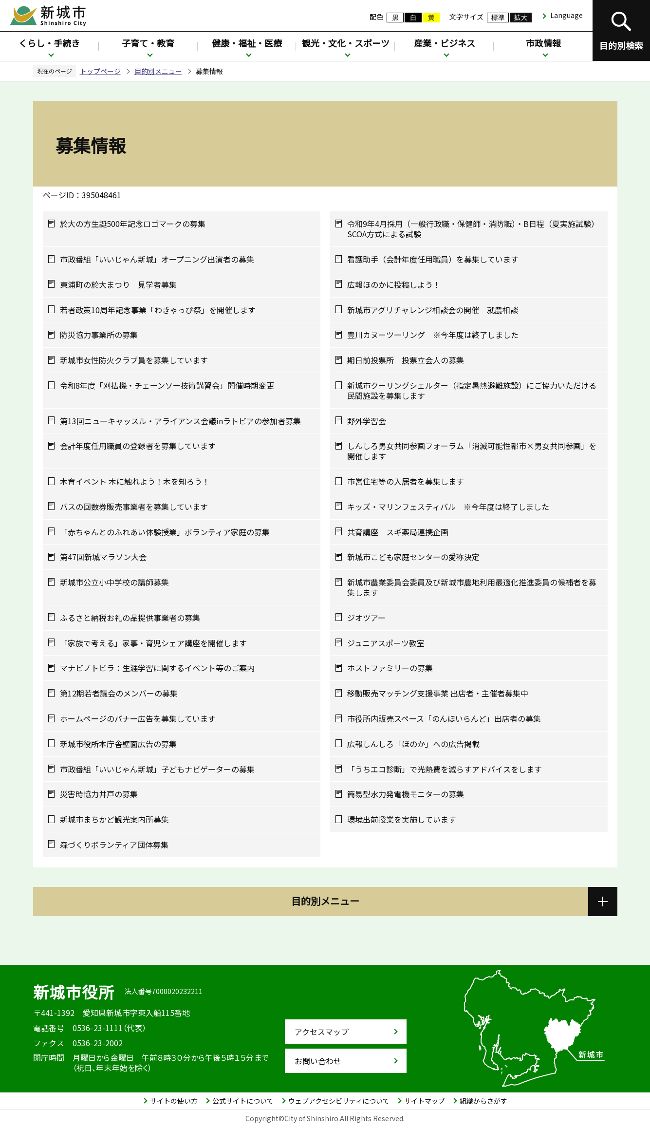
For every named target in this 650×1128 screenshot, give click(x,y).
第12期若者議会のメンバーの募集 (119, 693)
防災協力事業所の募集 (99, 335)
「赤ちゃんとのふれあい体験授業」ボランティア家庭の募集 (165, 532)
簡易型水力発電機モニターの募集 (405, 794)
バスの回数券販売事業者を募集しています (134, 507)
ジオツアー (366, 618)
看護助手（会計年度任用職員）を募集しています (433, 259)
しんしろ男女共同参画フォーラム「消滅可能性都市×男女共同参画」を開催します (471, 451)
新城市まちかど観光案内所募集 (114, 819)
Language (566, 15)
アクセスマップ (322, 1031)
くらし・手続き (49, 43)
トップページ (100, 71)
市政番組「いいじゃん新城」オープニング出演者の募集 (157, 259)
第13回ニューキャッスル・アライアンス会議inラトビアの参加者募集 (180, 421)
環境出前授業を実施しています (401, 819)
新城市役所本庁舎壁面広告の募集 (118, 744)
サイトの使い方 (174, 1101)
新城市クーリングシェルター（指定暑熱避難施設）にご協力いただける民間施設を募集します (471, 390)
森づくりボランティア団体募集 (114, 845)
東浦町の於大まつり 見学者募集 (118, 285)
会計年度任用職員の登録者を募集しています (138, 446)
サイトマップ (424, 1101)
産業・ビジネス (444, 43)
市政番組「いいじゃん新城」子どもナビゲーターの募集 (157, 769)
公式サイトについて (243, 1101)
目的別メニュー (158, 71)
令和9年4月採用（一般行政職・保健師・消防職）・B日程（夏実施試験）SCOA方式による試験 (473, 229)
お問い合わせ (318, 1061)
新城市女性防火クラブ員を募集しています (134, 360)
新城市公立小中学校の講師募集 (114, 582)
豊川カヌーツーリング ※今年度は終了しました (433, 335)
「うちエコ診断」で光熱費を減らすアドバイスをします (444, 769)
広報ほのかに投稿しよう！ (394, 285)
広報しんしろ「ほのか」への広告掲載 (413, 744)
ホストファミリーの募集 (390, 668)
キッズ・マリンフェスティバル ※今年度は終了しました (448, 507)
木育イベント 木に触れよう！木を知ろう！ (135, 481)
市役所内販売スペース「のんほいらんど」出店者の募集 (444, 719)
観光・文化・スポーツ (346, 43)
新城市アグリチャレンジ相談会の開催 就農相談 (432, 310)
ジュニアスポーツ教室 (386, 643)
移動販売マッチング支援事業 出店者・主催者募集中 (437, 693)
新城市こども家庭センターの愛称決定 (413, 557)
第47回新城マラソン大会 (103, 557)
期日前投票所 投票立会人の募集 (405, 360)
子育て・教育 (148, 43)
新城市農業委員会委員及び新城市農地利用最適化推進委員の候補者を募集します (471, 587)
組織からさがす (483, 1101)
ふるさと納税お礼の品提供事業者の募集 (130, 618)
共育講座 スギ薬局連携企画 (397, 532)
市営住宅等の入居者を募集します (405, 481)
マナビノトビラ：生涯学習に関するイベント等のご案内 (157, 668)
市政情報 (543, 43)
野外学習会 (366, 421)
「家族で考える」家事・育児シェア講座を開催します (153, 643)
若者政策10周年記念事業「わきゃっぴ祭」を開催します (158, 310)
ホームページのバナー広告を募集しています (138, 719)
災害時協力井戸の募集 (99, 794)
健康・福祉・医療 (247, 43)
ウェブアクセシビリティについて (339, 1101)
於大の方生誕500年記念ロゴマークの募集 (132, 224)
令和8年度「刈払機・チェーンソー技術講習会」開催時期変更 (167, 385)
